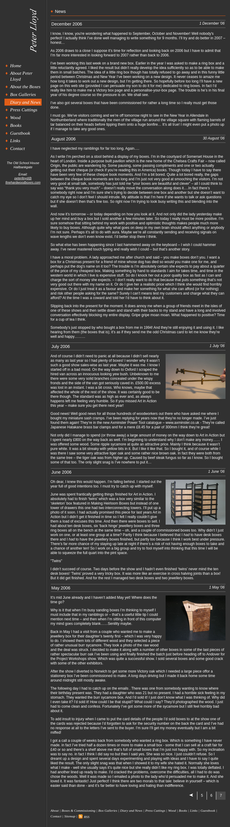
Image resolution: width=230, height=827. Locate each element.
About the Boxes (25, 86)
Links (15, 140)
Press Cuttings (23, 109)
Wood (15, 117)
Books (16, 125)
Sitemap (69, 816)
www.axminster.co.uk (182, 423)
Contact (17, 148)
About (55, 810)
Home (15, 65)
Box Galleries (23, 94)
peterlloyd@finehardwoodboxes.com (22, 180)
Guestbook (20, 133)
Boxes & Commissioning (79, 810)
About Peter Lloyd (21, 75)
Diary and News (25, 102)
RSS (83, 817)
